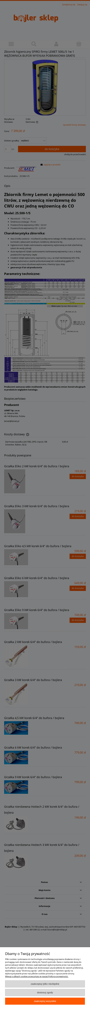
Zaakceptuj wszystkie (45, 1001)
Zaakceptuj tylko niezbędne (45, 983)
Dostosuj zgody (45, 992)
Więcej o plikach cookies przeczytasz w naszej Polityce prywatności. (36, 976)
